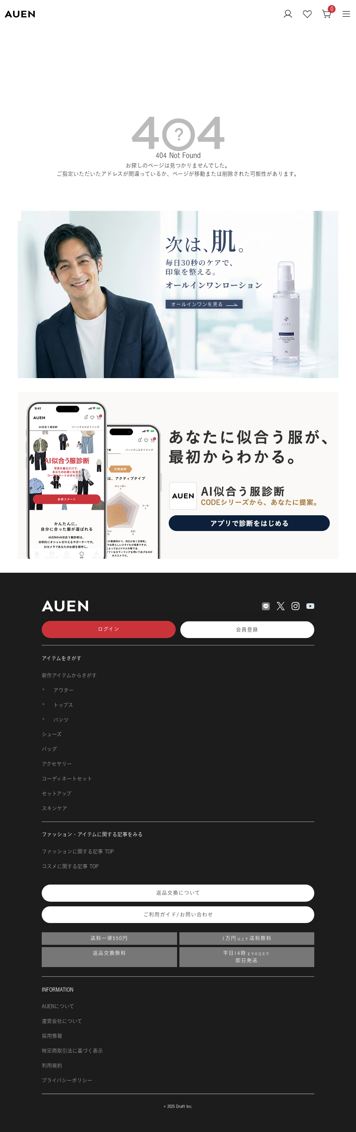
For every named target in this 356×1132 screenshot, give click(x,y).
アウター (63, 690)
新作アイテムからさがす (69, 675)
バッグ (49, 749)
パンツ (61, 720)
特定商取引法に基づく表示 (72, 1051)
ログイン (109, 629)
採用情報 (52, 1036)
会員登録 (247, 629)
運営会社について (62, 1021)
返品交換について (178, 893)
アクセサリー (57, 764)
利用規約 (52, 1065)
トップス (63, 705)
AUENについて (58, 1006)
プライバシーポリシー (67, 1080)
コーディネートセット (67, 779)
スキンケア (54, 808)
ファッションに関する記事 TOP (78, 851)
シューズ (52, 734)
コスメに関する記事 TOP (70, 866)
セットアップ (56, 794)
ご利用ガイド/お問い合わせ (178, 914)
